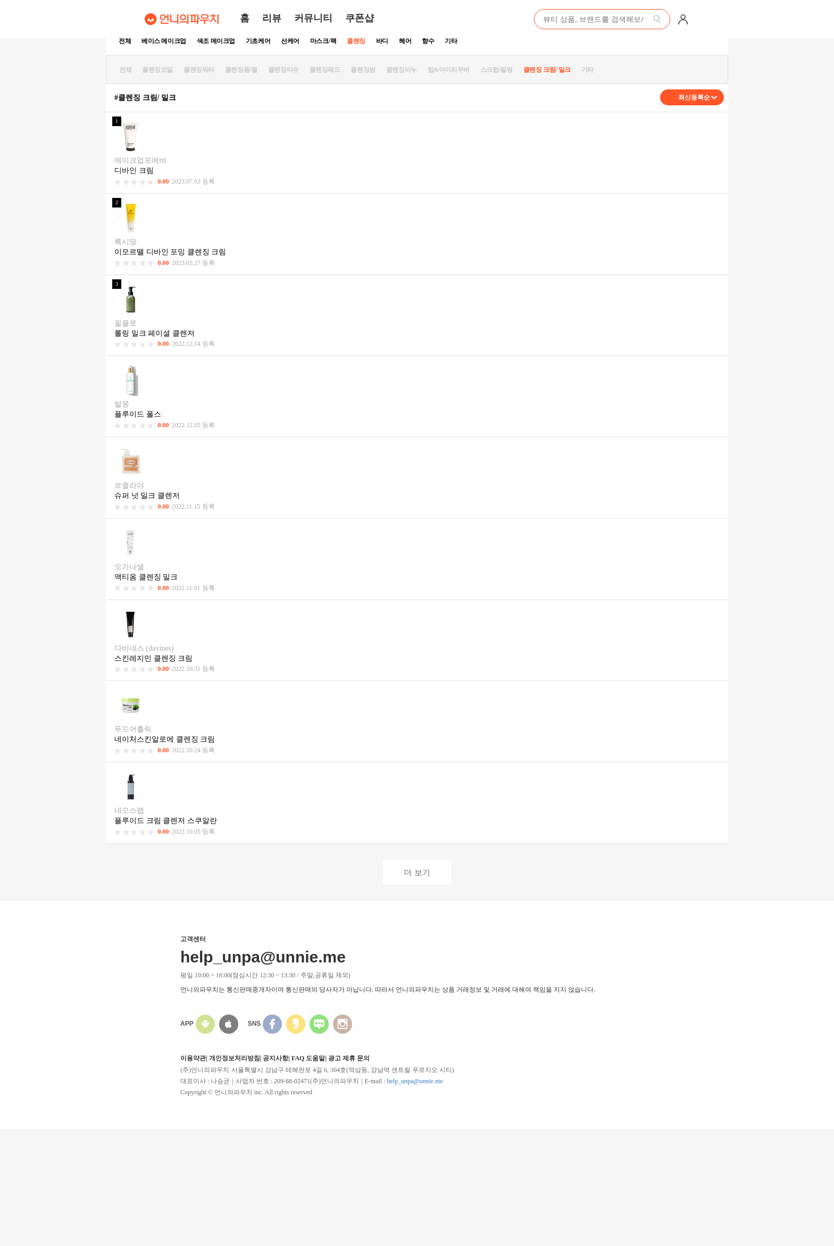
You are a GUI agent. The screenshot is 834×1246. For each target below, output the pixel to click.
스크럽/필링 (496, 69)
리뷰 (271, 18)
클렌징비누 (401, 69)
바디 (382, 41)
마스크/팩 (323, 41)
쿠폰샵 (359, 18)
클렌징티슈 (283, 69)
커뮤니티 (313, 18)
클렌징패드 (325, 69)
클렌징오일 (157, 69)
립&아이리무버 (449, 69)
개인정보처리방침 (234, 1058)
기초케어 (258, 41)
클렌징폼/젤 (241, 69)
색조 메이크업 (216, 41)
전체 (125, 41)
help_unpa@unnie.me (415, 1081)
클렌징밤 (363, 69)
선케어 (290, 41)
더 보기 (417, 872)
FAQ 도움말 (308, 1058)
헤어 (405, 41)
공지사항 (275, 1058)
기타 (451, 41)
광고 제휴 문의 (349, 1058)
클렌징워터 (199, 69)
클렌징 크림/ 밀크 (547, 69)
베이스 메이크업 (163, 41)
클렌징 (356, 41)
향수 (428, 41)
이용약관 (193, 1058)
